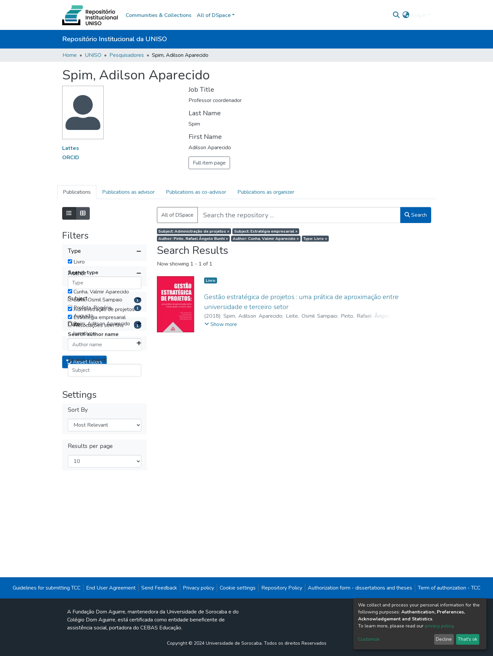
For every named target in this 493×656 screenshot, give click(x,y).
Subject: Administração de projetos (193, 231)
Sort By (78, 576)
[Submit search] (396, 15)
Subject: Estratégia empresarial (266, 231)
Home (69, 55)
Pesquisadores (126, 55)
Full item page (209, 162)
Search (416, 215)
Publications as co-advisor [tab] (196, 192)
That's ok (467, 639)
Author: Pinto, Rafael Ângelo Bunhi (193, 238)
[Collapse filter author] (104, 304)
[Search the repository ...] (299, 215)
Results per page (90, 612)
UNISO (93, 55)
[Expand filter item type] (104, 510)
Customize (369, 639)
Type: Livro (315, 238)
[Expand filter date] (104, 490)
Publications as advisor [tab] (128, 192)
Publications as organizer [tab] (265, 192)
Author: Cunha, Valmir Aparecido (266, 238)
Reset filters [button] (84, 528)
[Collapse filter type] (104, 251)
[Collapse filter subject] (104, 397)
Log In (419, 15)
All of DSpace (177, 215)
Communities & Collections (158, 15)
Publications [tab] (77, 192)
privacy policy (439, 626)
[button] (406, 15)
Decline (444, 639)
